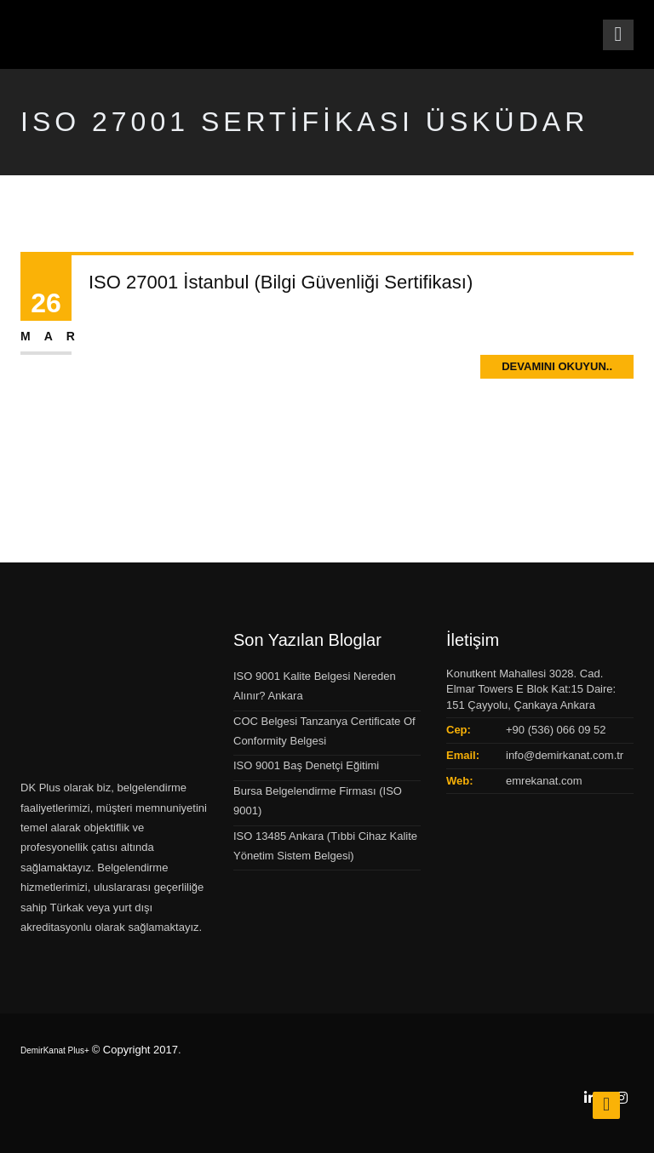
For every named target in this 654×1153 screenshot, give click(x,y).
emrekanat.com (544, 780)
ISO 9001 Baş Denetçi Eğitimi (306, 765)
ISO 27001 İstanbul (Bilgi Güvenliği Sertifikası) (281, 282)
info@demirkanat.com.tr (564, 755)
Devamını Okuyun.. (557, 366)
